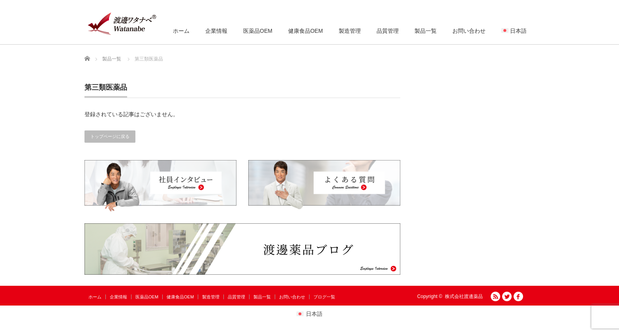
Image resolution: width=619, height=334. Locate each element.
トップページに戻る (109, 136)
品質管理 (388, 31)
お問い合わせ (469, 31)
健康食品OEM (305, 31)
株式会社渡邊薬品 (464, 296)
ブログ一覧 (324, 296)
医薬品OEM (257, 31)
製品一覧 (426, 31)
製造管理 (350, 31)
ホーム (181, 31)
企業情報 (216, 31)
